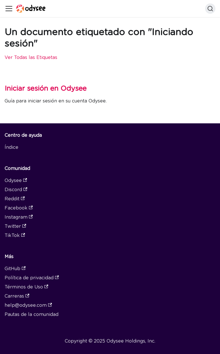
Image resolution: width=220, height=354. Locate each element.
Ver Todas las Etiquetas (31, 57)
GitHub (15, 268)
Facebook (19, 208)
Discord (16, 189)
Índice (11, 147)
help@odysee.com (28, 305)
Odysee (16, 180)
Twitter (15, 226)
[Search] (210, 8)
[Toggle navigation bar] (9, 8)
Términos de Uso (26, 287)
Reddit (15, 198)
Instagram (19, 217)
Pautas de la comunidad (31, 314)
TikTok (15, 235)
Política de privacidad (32, 277)
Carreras (17, 296)
